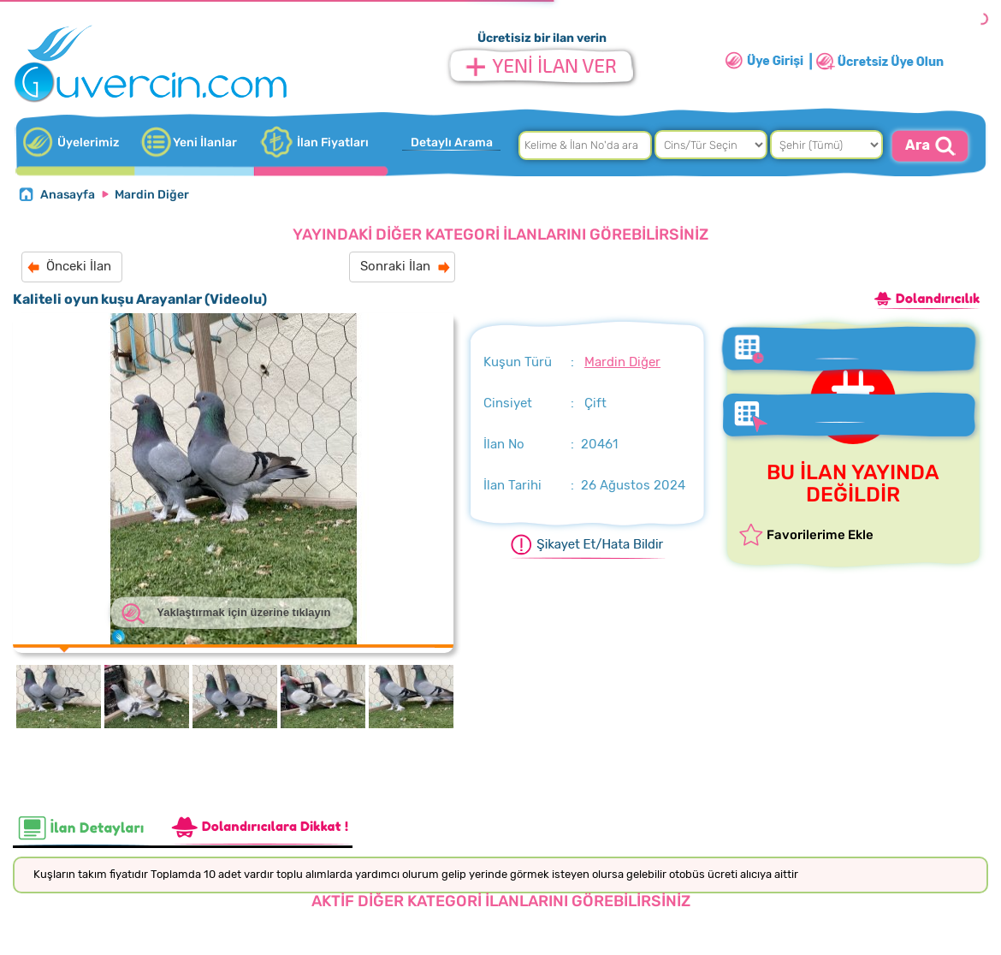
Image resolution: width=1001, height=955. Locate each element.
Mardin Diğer (152, 194)
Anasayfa (67, 194)
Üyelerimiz (88, 142)
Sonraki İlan (395, 266)
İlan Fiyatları (333, 142)
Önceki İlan (78, 266)
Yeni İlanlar (205, 142)
